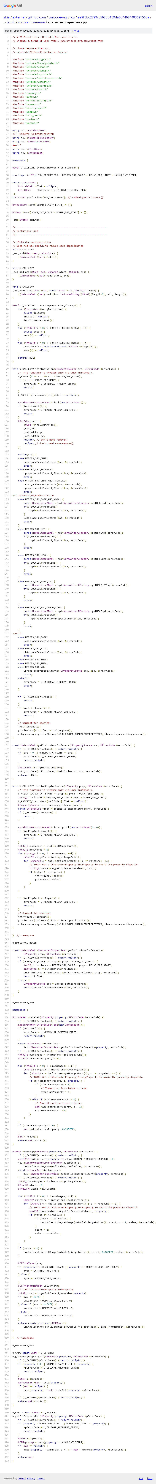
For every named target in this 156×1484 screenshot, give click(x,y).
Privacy (31, 1478)
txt (141, 1478)
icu (72, 17)
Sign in (148, 5)
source (23, 22)
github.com (37, 17)
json (149, 1478)
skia (7, 17)
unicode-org (58, 17)
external (19, 17)
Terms (41, 1478)
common (38, 22)
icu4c (11, 22)
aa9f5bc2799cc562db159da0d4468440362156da (113, 17)
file (76, 30)
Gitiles (21, 1478)
